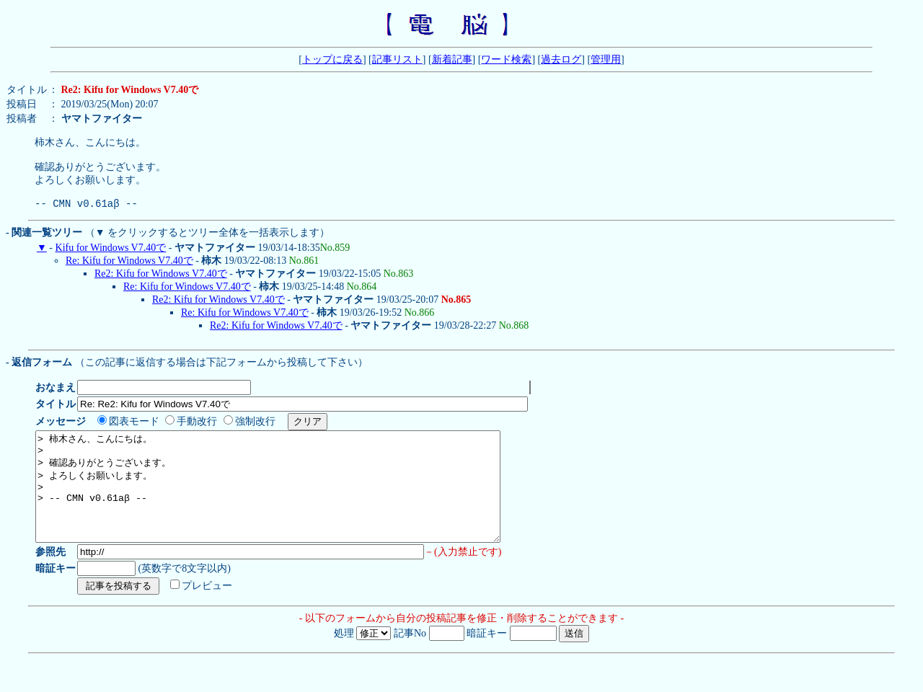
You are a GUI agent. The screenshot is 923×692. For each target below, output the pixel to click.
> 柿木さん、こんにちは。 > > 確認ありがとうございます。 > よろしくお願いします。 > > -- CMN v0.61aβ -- (296, 508)
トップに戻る (332, 59)
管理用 (606, 59)
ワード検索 (506, 59)
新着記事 (452, 59)
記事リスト (397, 59)
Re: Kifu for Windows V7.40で (129, 271)
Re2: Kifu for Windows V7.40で (160, 284)
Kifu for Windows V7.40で (111, 258)
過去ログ (561, 59)
